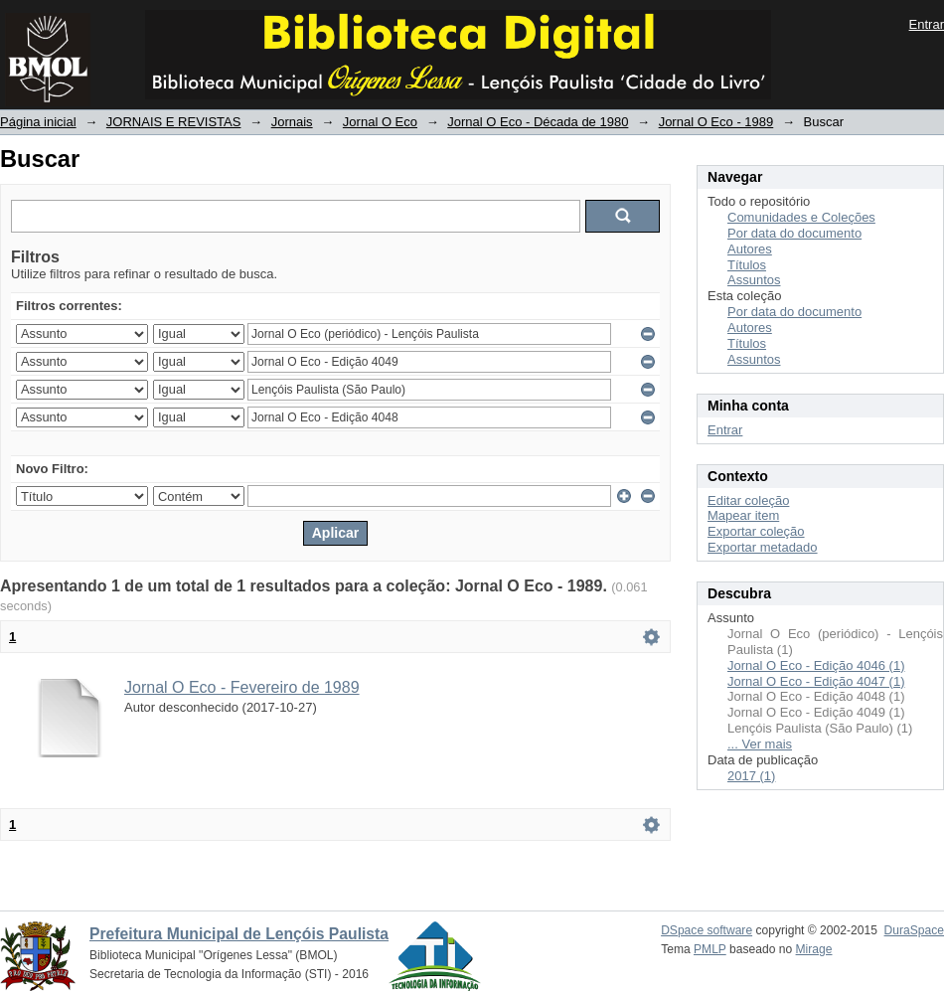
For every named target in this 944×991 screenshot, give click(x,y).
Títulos (746, 264)
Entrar (926, 24)
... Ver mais (759, 744)
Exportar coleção (756, 531)
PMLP (710, 949)
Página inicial (38, 121)
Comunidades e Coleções (801, 217)
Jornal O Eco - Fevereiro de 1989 (242, 687)
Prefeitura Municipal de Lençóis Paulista (239, 933)
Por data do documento (794, 233)
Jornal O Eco (380, 121)
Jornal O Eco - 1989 (716, 121)
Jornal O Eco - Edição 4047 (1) (815, 681)
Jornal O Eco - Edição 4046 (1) (815, 665)
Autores (749, 249)
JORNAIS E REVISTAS (173, 121)
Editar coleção (748, 500)
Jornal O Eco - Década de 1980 (537, 121)
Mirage (814, 949)
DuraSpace (914, 930)
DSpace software (706, 930)
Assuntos (753, 279)
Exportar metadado (763, 547)
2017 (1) (751, 775)
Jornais (292, 121)
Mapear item (743, 515)
